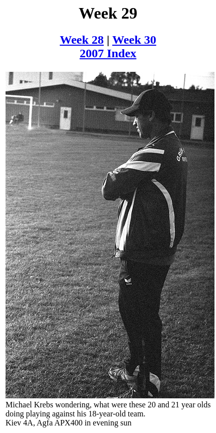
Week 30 (134, 39)
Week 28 (82, 39)
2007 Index (108, 53)
